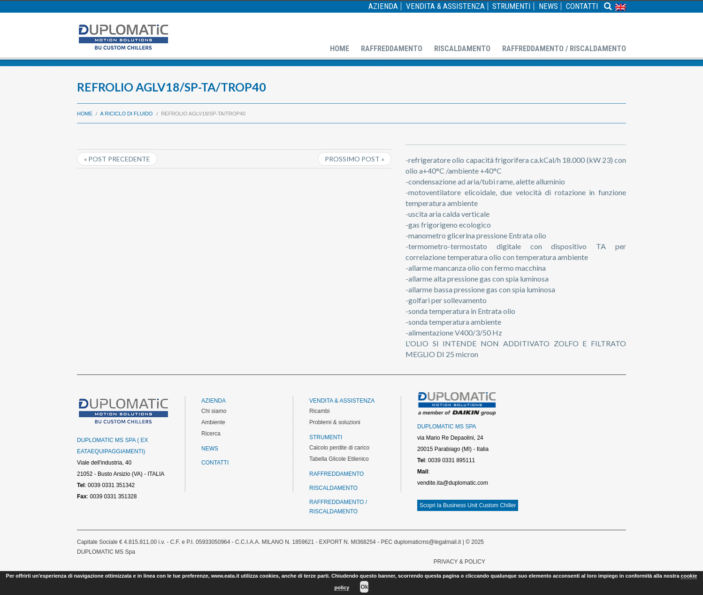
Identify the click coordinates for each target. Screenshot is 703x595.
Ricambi (319, 411)
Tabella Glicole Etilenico (339, 459)
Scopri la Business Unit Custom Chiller (468, 505)
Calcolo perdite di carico (339, 447)
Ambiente (213, 422)
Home (339, 48)
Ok (364, 587)
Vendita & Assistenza (445, 6)
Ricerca (211, 433)
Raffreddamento (391, 48)
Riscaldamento (462, 48)
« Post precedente (117, 159)
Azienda (383, 6)
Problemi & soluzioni (334, 422)
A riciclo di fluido (126, 113)
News (548, 6)
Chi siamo (213, 411)
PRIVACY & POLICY (459, 561)
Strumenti (511, 6)
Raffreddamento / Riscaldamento (564, 48)
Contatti (582, 6)
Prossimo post (352, 159)
